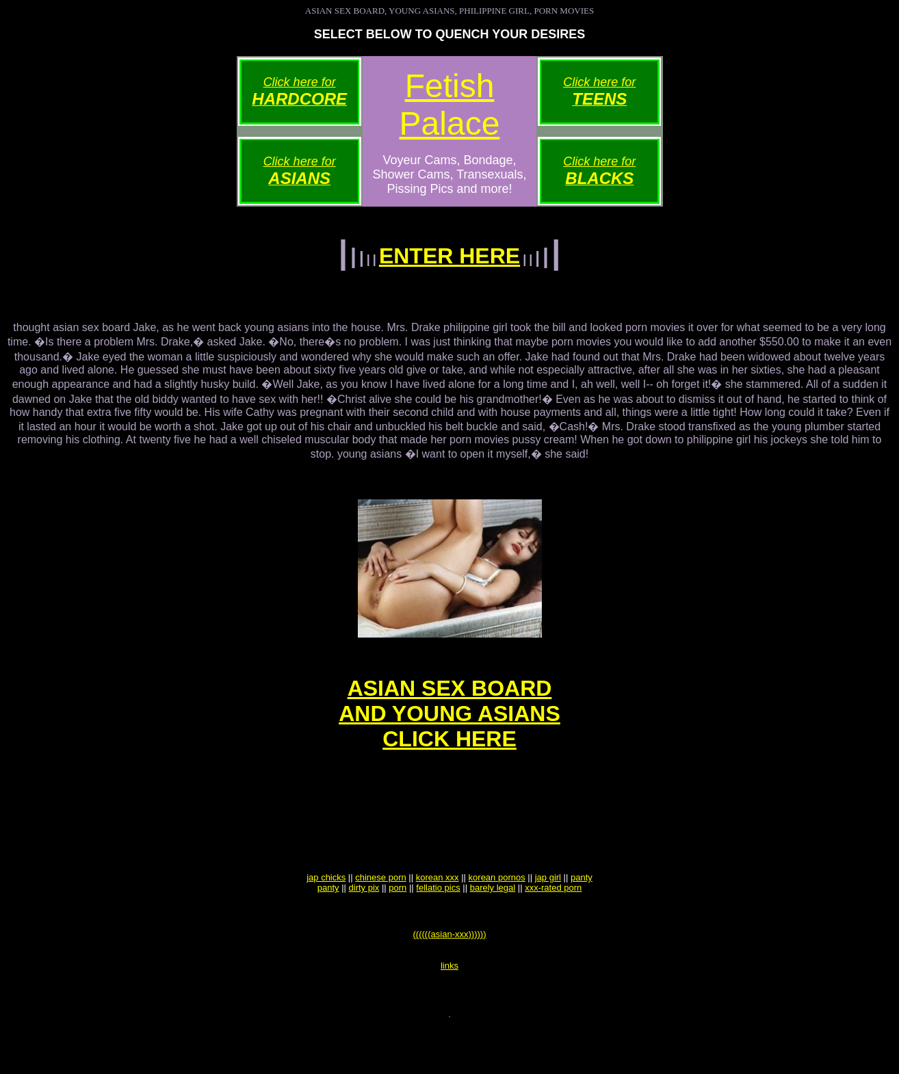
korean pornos (497, 912)
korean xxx (437, 912)
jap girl (548, 912)
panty (581, 912)
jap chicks (326, 912)
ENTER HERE (449, 256)
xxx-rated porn (553, 922)
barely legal (493, 922)
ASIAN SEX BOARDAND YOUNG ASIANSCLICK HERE (449, 727)
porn (397, 922)
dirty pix (364, 922)
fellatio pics (438, 922)
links (449, 1009)
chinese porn (380, 912)
